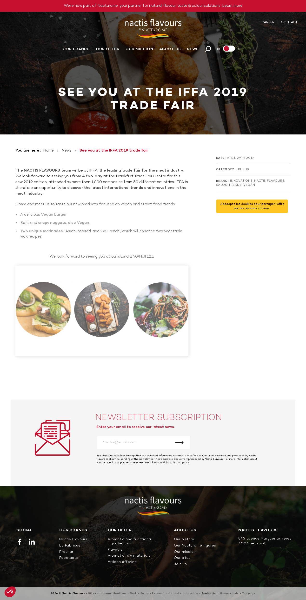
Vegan (249, 185)
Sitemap (94, 593)
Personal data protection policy (170, 462)
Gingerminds (229, 593)
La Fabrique (70, 546)
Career (268, 22)
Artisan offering (122, 562)
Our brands (76, 49)
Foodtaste (68, 558)
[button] (10, 592)
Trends (242, 169)
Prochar (66, 552)
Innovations (241, 181)
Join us (180, 564)
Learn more (232, 5)
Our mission (139, 49)
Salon (221, 185)
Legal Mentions (115, 593)
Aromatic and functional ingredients (130, 542)
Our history (184, 540)
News (193, 49)
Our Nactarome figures (195, 546)
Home (48, 150)
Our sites (182, 558)
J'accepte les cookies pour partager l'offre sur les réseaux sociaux (252, 206)
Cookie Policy (139, 593)
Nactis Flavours (269, 181)
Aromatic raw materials (129, 556)
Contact (289, 22)
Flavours (115, 550)
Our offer (108, 49)
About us (170, 49)
